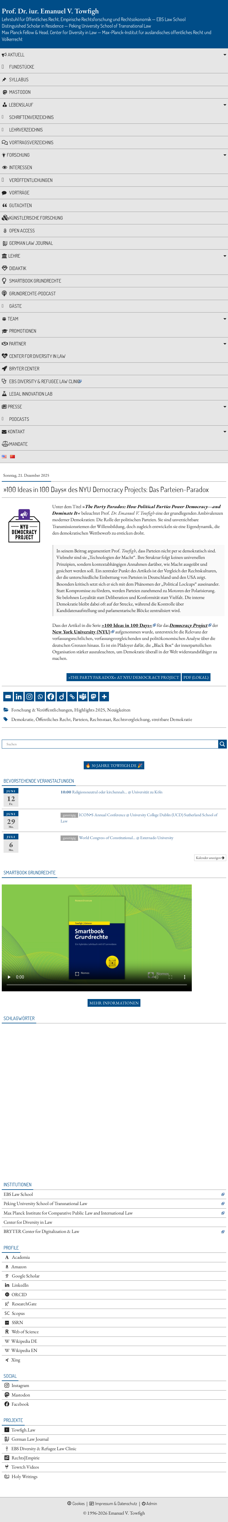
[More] (104, 696)
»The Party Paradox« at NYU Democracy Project (123, 677)
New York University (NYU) (81, 632)
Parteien (80, 719)
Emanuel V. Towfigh (126, 1513)
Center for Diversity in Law (28, 1222)
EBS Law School (18, 1194)
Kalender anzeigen (210, 857)
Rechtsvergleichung (131, 719)
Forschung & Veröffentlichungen (41, 710)
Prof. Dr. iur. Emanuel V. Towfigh (50, 10)
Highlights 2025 (89, 710)
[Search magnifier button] (222, 744)
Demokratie (22, 719)
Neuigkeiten (118, 710)
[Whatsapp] (40, 696)
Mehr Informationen (114, 1003)
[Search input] (112, 744)
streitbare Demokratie (172, 719)
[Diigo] (61, 696)
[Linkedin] (18, 696)
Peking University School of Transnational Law (45, 1203)
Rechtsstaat (100, 719)
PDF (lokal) (195, 677)
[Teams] (83, 696)
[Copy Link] (72, 696)
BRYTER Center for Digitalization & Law (41, 1231)
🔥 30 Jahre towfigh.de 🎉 (114, 765)
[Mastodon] (93, 696)
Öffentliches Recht (53, 719)
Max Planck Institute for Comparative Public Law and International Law (68, 1213)
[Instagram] (29, 696)
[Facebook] (51, 696)
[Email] (8, 696)
